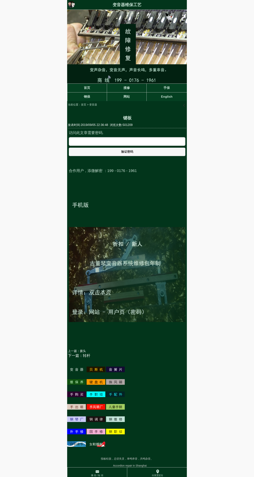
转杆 (86, 355)
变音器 (93, 104)
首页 (83, 104)
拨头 (83, 351)
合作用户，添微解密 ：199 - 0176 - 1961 (103, 171)
